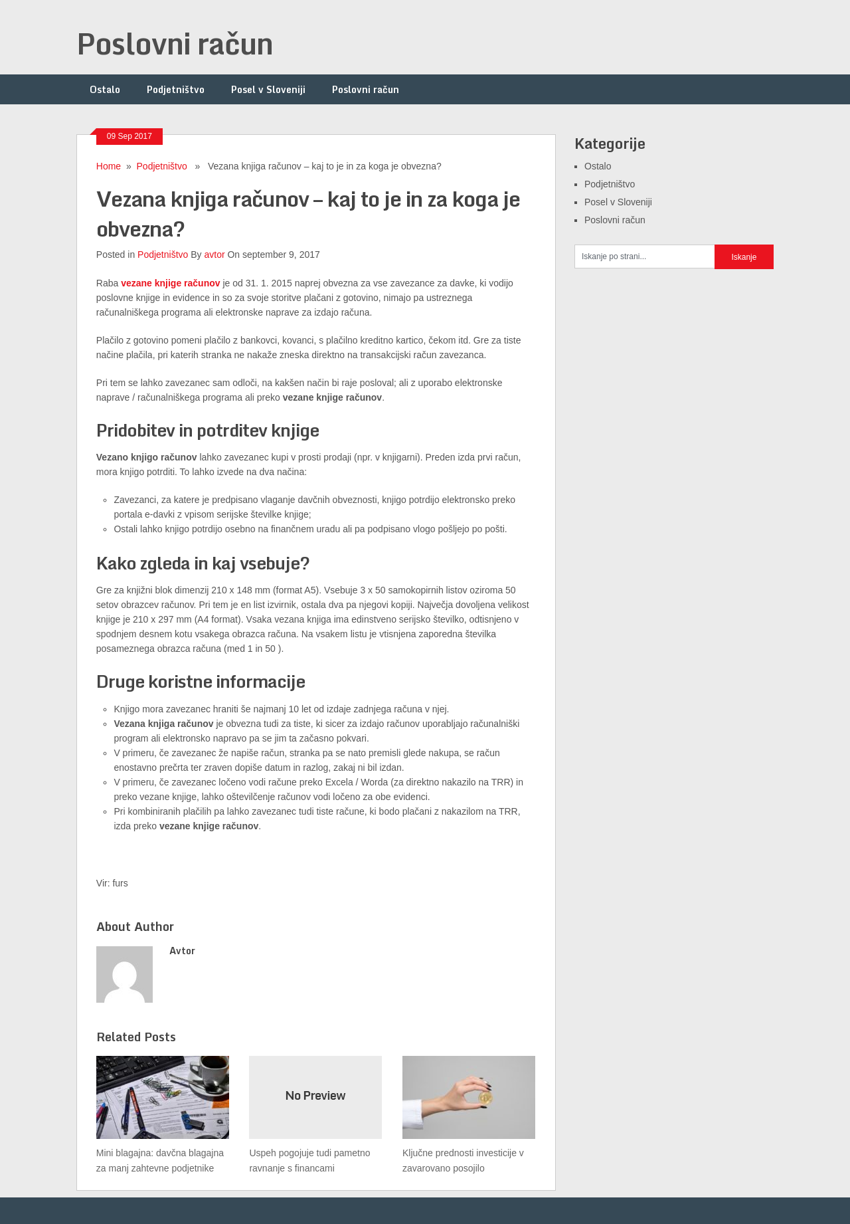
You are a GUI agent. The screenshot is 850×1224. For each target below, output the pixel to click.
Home (108, 166)
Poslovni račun (174, 43)
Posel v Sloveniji (268, 89)
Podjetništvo (176, 89)
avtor (214, 254)
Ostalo (105, 89)
